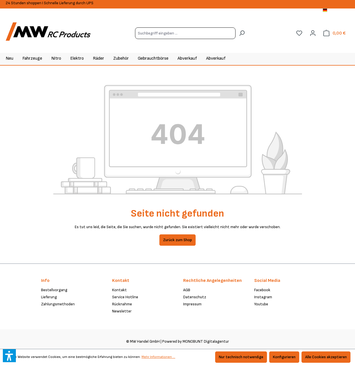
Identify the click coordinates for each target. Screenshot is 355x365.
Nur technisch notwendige (241, 357)
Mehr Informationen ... (158, 357)
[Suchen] (241, 33)
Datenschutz (194, 297)
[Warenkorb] (334, 33)
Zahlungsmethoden (58, 304)
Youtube (261, 304)
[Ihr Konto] (313, 33)
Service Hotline (125, 297)
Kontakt (119, 290)
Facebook (262, 290)
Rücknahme (122, 304)
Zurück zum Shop (177, 239)
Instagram (263, 297)
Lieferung (49, 297)
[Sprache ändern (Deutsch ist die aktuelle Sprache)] (336, 11)
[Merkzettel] (299, 33)
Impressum (192, 304)
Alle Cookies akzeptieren (326, 357)
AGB (186, 290)
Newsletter (122, 311)
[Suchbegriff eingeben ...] (185, 33)
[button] (9, 355)
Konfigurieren (284, 357)
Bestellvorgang (54, 290)
